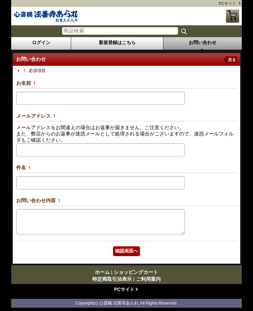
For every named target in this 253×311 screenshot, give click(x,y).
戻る (232, 60)
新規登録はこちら (117, 42)
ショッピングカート (232, 16)
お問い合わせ (202, 42)
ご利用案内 (148, 279)
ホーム (102, 272)
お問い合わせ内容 (36, 200)
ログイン (41, 42)
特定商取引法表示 (112, 279)
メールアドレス (34, 116)
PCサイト (227, 3)
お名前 (24, 83)
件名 (21, 167)
